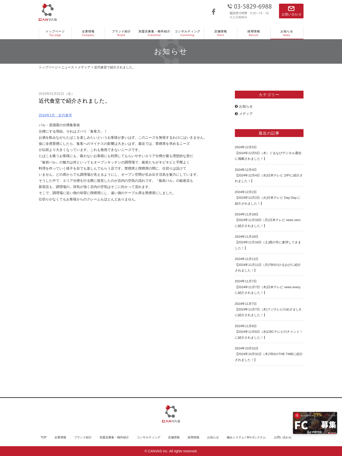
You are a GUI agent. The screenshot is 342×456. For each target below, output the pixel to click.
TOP (44, 437)
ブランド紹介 (121, 33)
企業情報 (88, 33)
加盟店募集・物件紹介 (154, 33)
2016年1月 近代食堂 (55, 115)
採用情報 (253, 33)
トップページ (55, 33)
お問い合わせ (283, 437)
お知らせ (286, 33)
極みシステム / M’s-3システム (246, 437)
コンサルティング (187, 33)
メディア (244, 114)
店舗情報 (220, 33)
